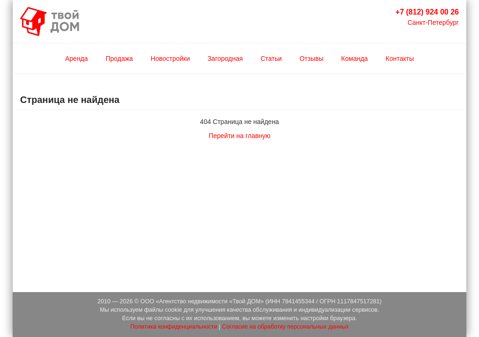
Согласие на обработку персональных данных (285, 326)
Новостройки (170, 58)
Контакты (399, 58)
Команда (354, 58)
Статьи (271, 58)
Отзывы (311, 58)
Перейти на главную (239, 135)
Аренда (76, 58)
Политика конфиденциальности (173, 326)
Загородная (225, 58)
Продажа (119, 58)
